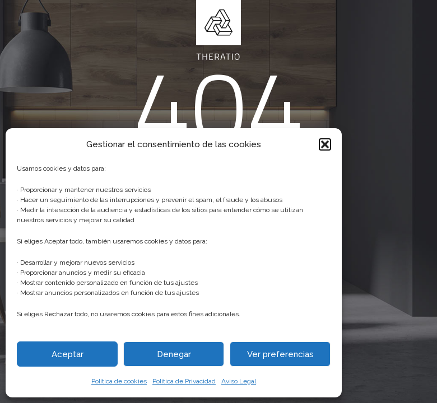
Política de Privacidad (184, 381)
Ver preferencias (280, 354)
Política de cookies (119, 381)
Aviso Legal (238, 381)
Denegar (174, 354)
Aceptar (67, 354)
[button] (325, 144)
